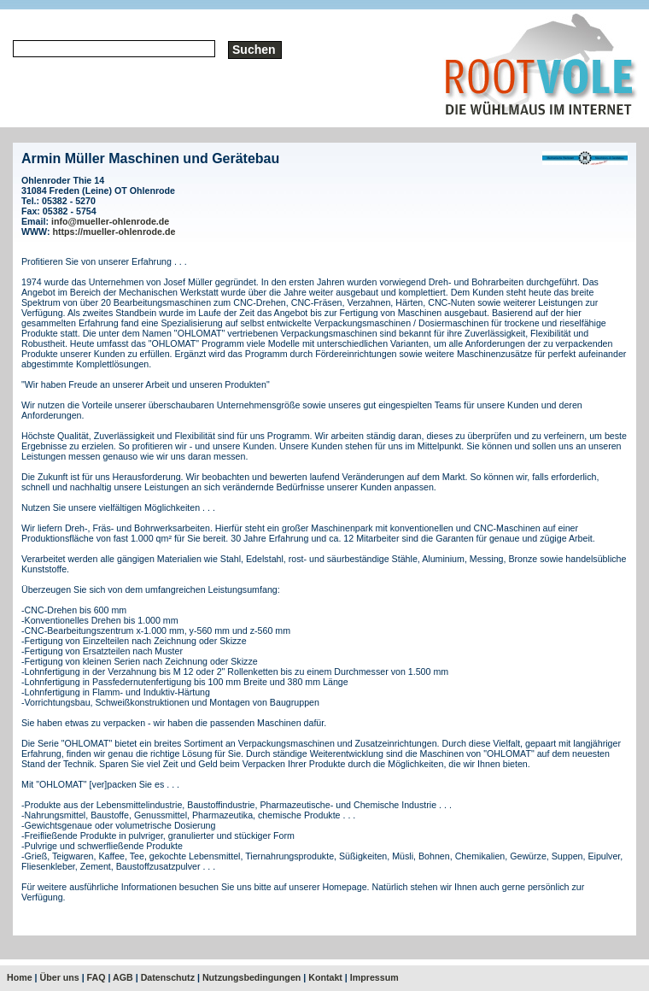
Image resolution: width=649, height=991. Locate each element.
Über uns (59, 977)
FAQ (96, 977)
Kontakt (325, 977)
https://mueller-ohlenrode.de (114, 231)
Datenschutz (168, 977)
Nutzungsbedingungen (251, 977)
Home (19, 977)
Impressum (374, 977)
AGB (123, 977)
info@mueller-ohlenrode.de (110, 221)
